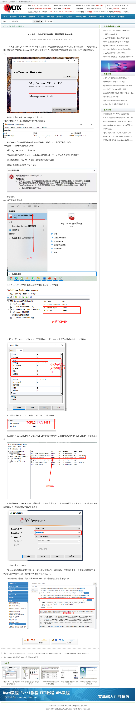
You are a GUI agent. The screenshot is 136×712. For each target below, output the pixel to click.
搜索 (48, 21)
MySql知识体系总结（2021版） (114, 82)
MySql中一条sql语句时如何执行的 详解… (118, 85)
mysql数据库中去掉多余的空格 (114, 53)
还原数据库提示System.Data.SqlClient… (118, 140)
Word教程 (80, 12)
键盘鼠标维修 (96, 9)
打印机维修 (66, 9)
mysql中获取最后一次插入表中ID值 (116, 38)
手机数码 (99, 5)
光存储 (60, 5)
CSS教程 (117, 12)
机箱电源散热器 (89, 5)
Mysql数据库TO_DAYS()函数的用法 (116, 114)
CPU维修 (87, 9)
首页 (4, 26)
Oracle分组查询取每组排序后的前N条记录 (23, 657)
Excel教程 (88, 12)
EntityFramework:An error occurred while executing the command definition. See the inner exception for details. (48, 653)
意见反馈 (83, 706)
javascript (116, 9)
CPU (37, 5)
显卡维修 (38, 9)
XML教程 (125, 12)
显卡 (33, 5)
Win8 (50, 12)
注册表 (30, 12)
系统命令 (36, 12)
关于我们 (52, 706)
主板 (29, 5)
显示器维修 (47, 9)
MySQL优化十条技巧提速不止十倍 (116, 104)
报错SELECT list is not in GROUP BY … (118, 30)
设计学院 (11, 26)
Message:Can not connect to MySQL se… (118, 125)
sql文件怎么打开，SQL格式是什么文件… (118, 133)
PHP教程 (110, 12)
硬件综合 (79, 5)
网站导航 (68, 706)
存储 (56, 5)
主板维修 (79, 9)
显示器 (46, 5)
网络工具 (110, 5)
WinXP (57, 12)
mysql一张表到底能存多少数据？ (115, 100)
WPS (103, 12)
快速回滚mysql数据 (110, 34)
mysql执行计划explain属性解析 (114, 89)
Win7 (62, 12)
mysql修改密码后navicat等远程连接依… (118, 49)
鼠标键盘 (67, 5)
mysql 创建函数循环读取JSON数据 (116, 42)
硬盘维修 (31, 9)
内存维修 (57, 9)
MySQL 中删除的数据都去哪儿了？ (116, 78)
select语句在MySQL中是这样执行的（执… (118, 93)
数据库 (109, 9)
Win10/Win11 (69, 12)
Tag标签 (76, 706)
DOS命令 (44, 12)
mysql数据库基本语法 (111, 97)
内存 (41, 5)
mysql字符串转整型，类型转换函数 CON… (119, 57)
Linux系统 (123, 9)
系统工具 (117, 5)
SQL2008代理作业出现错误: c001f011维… (118, 118)
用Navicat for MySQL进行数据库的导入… (118, 136)
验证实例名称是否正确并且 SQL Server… (118, 121)
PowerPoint (96, 12)
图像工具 (125, 5)
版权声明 (60, 706)
